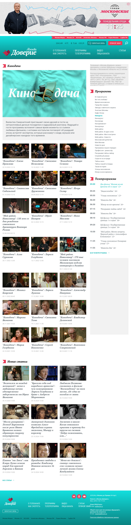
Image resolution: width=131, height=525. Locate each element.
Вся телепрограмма (98, 253)
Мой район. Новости (103, 137)
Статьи (122, 50)
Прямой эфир (115, 43)
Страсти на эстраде (102, 159)
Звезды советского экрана (105, 108)
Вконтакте (74, 496)
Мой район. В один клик (104, 132)
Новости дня (100, 145)
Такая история (100, 167)
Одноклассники (79, 496)
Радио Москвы (113, 37)
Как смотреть (59, 53)
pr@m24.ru (99, 506)
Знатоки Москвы (101, 110)
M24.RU (78, 37)
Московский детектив (103, 140)
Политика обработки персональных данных (104, 517)
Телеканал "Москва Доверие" (19, 52)
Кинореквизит (100, 124)
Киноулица (99, 126)
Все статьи (7, 480)
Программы (80, 50)
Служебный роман (102, 156)
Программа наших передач (105, 148)
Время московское (102, 102)
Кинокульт (99, 118)
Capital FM (123, 37)
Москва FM (102, 37)
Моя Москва (99, 142)
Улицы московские (102, 169)
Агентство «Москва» (90, 37)
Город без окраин (101, 105)
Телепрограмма (82, 53)
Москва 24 (70, 37)
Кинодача (98, 116)
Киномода (99, 121)
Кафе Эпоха (99, 113)
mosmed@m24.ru (101, 514)
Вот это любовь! (101, 100)
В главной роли (101, 97)
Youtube (84, 496)
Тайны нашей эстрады (104, 164)
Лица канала (103, 53)
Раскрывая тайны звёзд (104, 153)
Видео (100, 50)
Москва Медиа (60, 37)
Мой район (99, 129)
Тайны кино (99, 161)
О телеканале (59, 50)
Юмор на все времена (103, 172)
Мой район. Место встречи (105, 134)
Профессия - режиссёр (104, 150)
